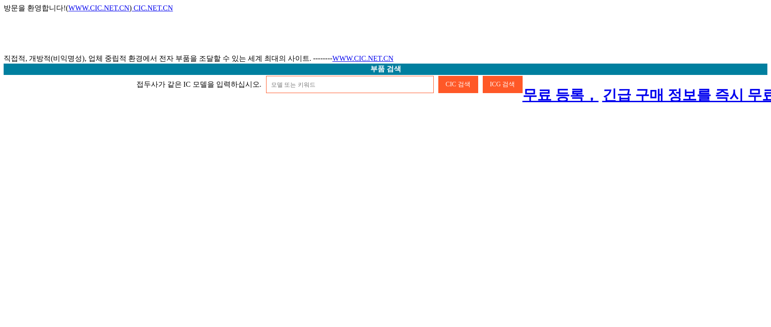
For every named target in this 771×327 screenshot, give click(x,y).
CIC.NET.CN (152, 8)
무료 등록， (561, 95)
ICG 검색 (502, 84)
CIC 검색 (458, 84)
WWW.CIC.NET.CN (99, 8)
